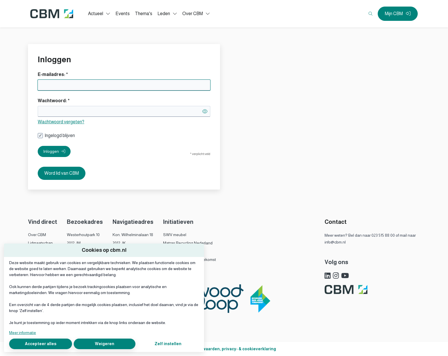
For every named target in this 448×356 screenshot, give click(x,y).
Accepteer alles (40, 343)
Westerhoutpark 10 (83, 234)
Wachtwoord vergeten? (61, 121)
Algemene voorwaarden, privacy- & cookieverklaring (224, 349)
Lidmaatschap (40, 243)
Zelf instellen (168, 343)
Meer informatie (22, 332)
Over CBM (37, 234)
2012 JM (74, 243)
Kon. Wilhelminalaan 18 (133, 234)
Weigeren (104, 343)
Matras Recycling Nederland (188, 243)
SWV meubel (174, 234)
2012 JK (119, 243)
